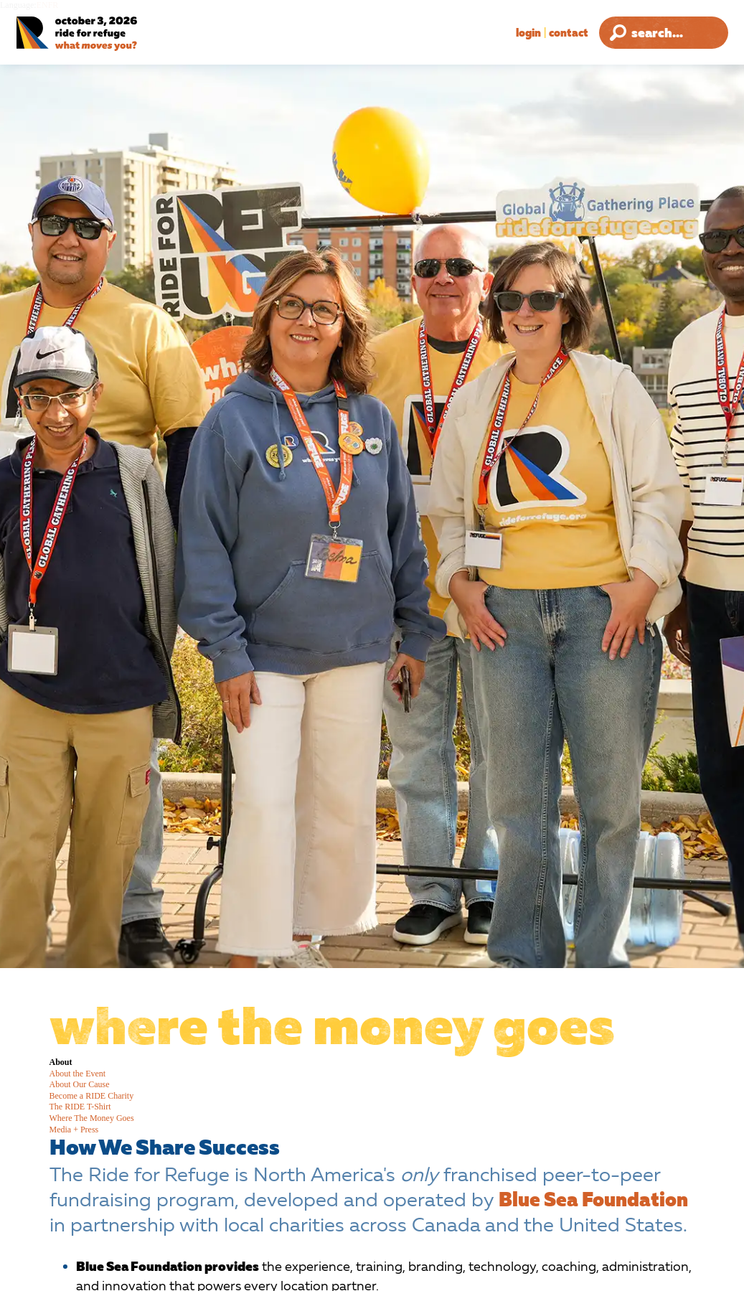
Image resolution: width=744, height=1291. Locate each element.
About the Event (78, 1074)
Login (528, 32)
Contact (568, 32)
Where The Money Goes (92, 1118)
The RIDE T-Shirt (80, 1107)
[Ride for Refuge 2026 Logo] (111, 34)
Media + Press (74, 1130)
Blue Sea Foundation (593, 1199)
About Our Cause (80, 1084)
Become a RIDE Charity (92, 1096)
